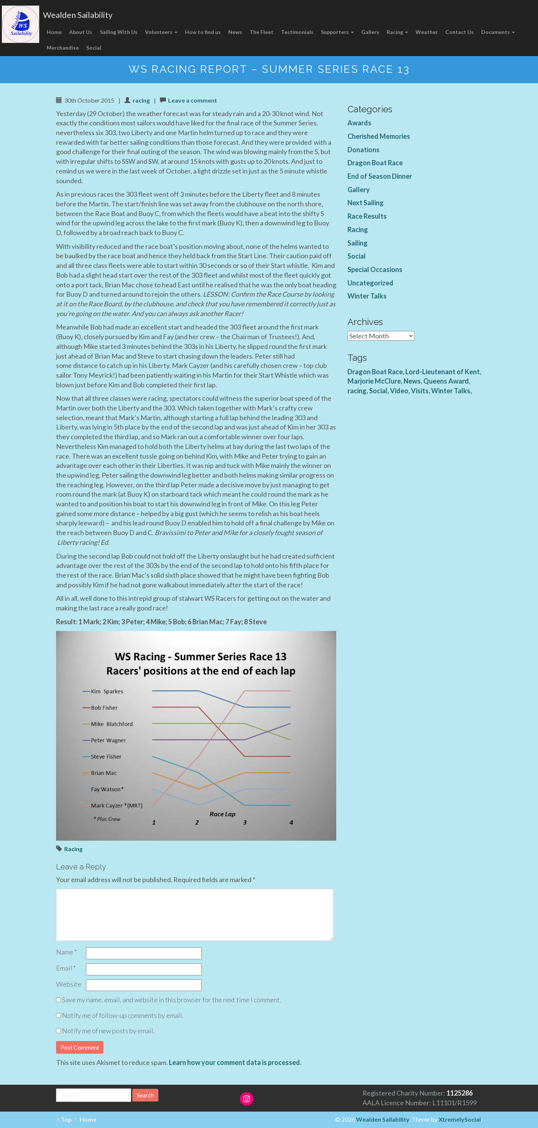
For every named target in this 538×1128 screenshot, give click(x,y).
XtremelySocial (460, 1119)
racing (141, 100)
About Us (80, 32)
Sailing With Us (118, 32)
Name (66, 952)
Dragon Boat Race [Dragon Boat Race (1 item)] (375, 372)
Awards (359, 123)
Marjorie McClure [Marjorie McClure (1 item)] (374, 381)
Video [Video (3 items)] (399, 391)
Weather (426, 32)
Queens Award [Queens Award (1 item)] (446, 381)
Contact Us (459, 32)
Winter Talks (367, 296)
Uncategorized (370, 283)
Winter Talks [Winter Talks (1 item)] (450, 391)
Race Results (367, 216)
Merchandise (63, 47)
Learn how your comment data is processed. (235, 1062)
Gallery (370, 32)
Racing (397, 32)
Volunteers (161, 32)
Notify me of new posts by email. (108, 1031)
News (235, 32)
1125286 (459, 1093)
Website (68, 984)
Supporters (337, 32)
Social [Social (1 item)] (378, 391)
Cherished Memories (378, 136)
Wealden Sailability (77, 15)
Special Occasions (374, 269)
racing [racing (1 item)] (357, 391)
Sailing (357, 243)
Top (64, 1119)
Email (66, 968)
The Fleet (261, 32)
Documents (498, 32)
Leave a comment (192, 100)
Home (54, 32)
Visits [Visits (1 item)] (420, 391)
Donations (363, 150)
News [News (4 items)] (412, 381)
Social (93, 47)
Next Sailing (365, 203)
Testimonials (297, 32)
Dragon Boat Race (375, 163)
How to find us (203, 32)
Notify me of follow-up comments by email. (122, 1015)
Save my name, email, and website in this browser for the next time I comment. (171, 1000)
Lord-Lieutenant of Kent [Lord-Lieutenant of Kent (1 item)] (442, 372)
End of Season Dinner (379, 176)
